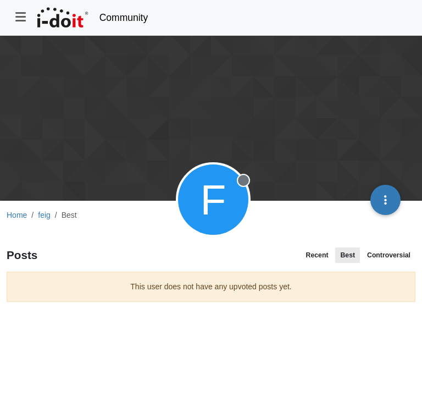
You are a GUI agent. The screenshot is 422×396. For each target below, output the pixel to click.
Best (347, 255)
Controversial (388, 255)
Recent (317, 255)
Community (123, 17)
